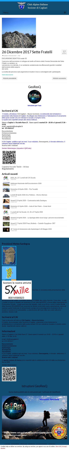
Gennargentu (43, 141)
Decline (3, 448)
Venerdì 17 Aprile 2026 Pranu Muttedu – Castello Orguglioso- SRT (32, 223)
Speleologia (6, 135)
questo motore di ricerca (12, 360)
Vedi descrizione (7, 75)
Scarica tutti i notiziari (10, 145)
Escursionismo (7, 131)
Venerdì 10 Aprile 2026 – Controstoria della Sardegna (28, 200)
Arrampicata (6, 137)
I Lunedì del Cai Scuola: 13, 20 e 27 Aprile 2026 (26, 212)
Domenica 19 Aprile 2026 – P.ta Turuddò (24, 189)
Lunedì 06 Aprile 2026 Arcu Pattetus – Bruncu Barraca (28, 195)
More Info (58, 446)
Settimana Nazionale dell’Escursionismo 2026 (25, 183)
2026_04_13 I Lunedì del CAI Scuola (22, 178)
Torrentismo (6, 139)
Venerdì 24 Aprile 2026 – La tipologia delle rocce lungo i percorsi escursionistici (37, 218)
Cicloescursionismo (9, 133)
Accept (64, 446)
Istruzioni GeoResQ (34, 386)
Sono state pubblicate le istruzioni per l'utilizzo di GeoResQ (34, 392)
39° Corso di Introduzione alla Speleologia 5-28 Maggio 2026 (31, 229)
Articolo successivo (59, 78)
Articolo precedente (9, 78)
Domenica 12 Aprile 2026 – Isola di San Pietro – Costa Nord (30, 206)
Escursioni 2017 (12, 55)
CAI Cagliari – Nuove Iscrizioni (28, 114)
